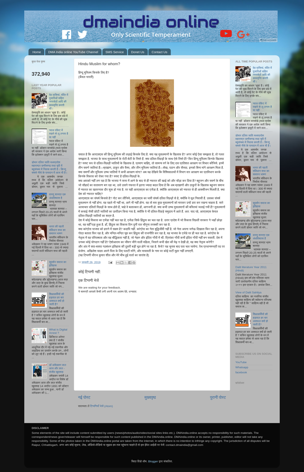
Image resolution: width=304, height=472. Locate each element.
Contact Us (159, 52)
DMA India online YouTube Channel (73, 52)
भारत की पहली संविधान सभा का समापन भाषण (57, 230)
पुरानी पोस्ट (218, 397)
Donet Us (137, 52)
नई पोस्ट (84, 397)
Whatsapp (241, 367)
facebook (241, 372)
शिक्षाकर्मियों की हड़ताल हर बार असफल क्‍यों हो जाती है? (56, 299)
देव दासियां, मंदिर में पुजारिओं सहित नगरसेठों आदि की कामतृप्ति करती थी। (58, 101)
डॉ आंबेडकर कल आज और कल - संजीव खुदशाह (57, 368)
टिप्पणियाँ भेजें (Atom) (101, 406)
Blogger (153, 461)
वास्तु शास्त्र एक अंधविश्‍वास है (57, 196)
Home (37, 52)
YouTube (241, 362)
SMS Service (115, 52)
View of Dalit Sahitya (248, 292)
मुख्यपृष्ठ (150, 397)
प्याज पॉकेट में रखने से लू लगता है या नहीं (58, 134)
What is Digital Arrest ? (58, 331)
